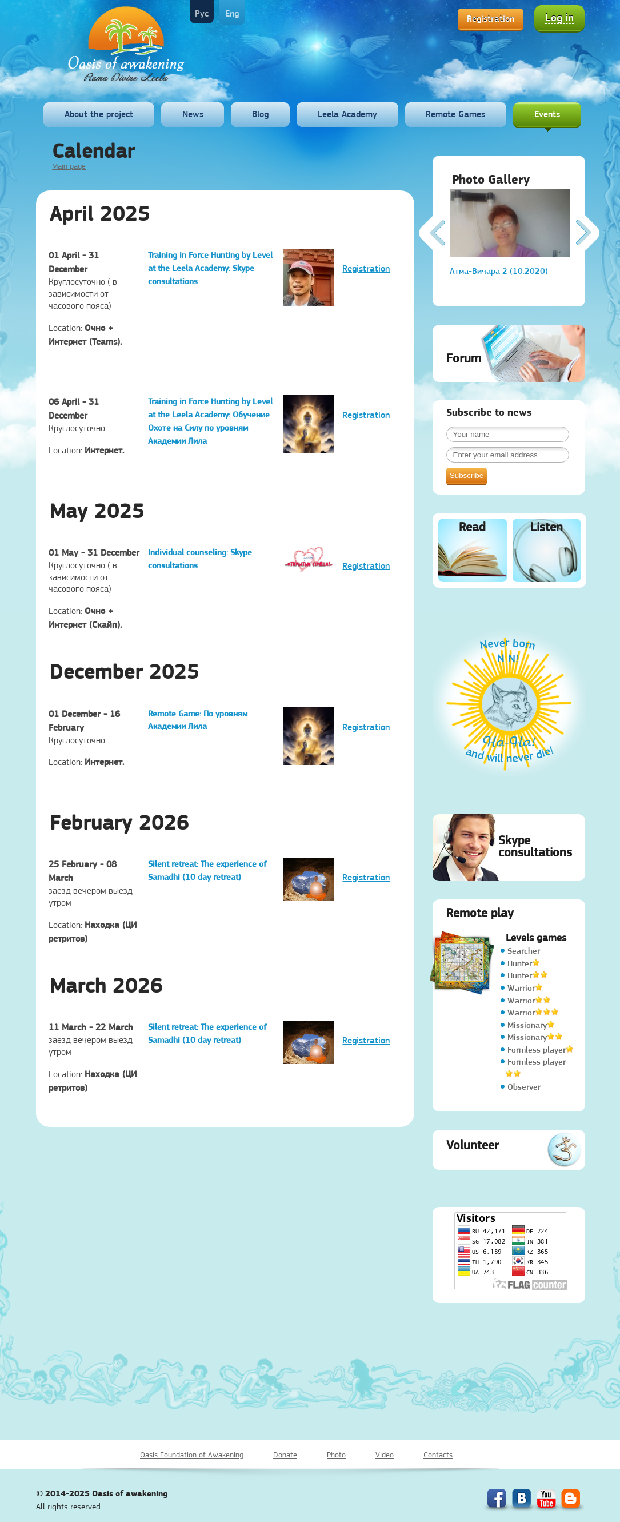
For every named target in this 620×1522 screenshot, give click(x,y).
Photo (336, 1454)
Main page (69, 165)
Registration (490, 18)
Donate (285, 1454)
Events (547, 114)
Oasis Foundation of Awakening (191, 1454)
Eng (232, 13)
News (192, 114)
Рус (202, 13)
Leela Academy (347, 114)
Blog (260, 114)
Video (384, 1454)
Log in (559, 17)
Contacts (438, 1454)
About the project (99, 114)
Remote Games (455, 114)
